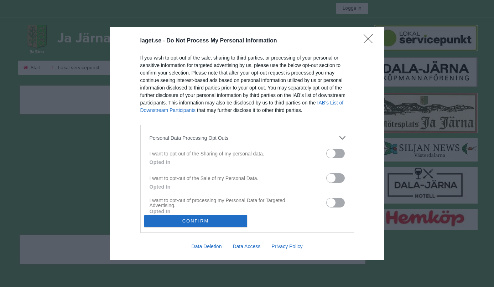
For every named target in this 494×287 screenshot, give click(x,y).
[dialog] (247, 143)
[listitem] (247, 138)
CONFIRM (195, 221)
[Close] (370, 41)
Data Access (246, 246)
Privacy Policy (286, 246)
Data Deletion (207, 246)
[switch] (335, 153)
